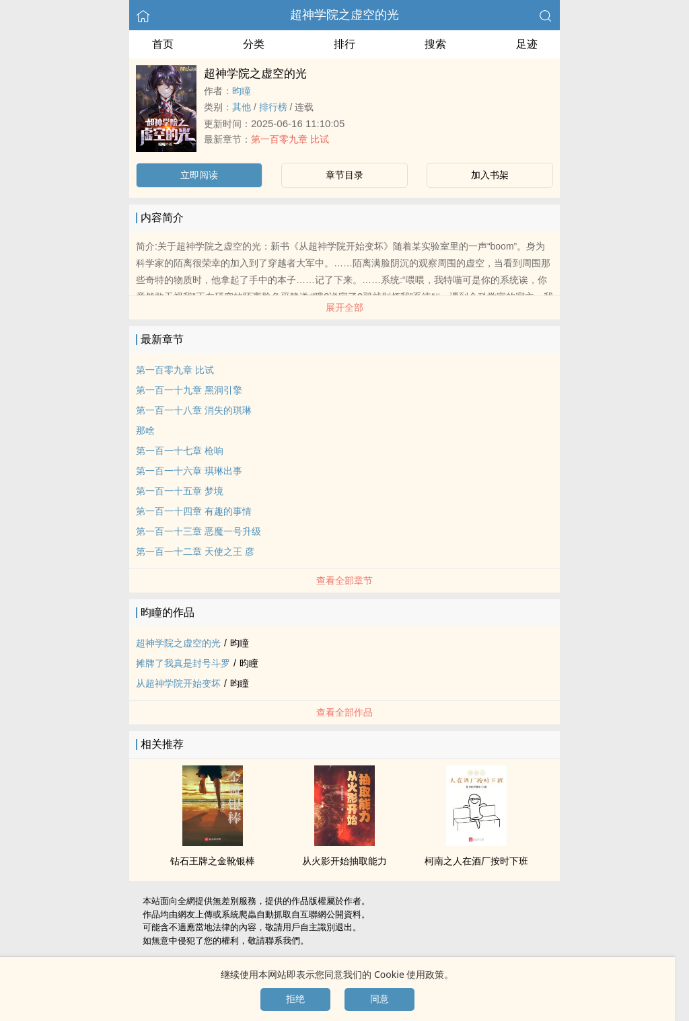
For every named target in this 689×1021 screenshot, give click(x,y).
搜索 (435, 44)
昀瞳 (241, 90)
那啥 (145, 430)
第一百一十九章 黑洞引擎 (189, 390)
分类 (253, 44)
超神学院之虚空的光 (344, 15)
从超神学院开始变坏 (178, 683)
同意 (379, 998)
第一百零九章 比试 (290, 139)
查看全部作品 (344, 712)
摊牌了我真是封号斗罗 (183, 663)
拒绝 (295, 998)
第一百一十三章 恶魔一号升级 (198, 531)
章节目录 (344, 174)
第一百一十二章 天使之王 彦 (195, 551)
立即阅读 (199, 174)
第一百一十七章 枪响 (179, 450)
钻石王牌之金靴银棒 (212, 861)
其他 (241, 107)
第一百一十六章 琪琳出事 (189, 470)
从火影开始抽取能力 (344, 861)
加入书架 (490, 174)
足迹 (527, 44)
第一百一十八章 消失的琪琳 (194, 410)
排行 (344, 44)
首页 (163, 44)
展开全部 (344, 307)
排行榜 (273, 107)
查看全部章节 (344, 580)
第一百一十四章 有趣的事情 (194, 511)
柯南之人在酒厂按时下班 (476, 861)
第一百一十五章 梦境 (179, 491)
